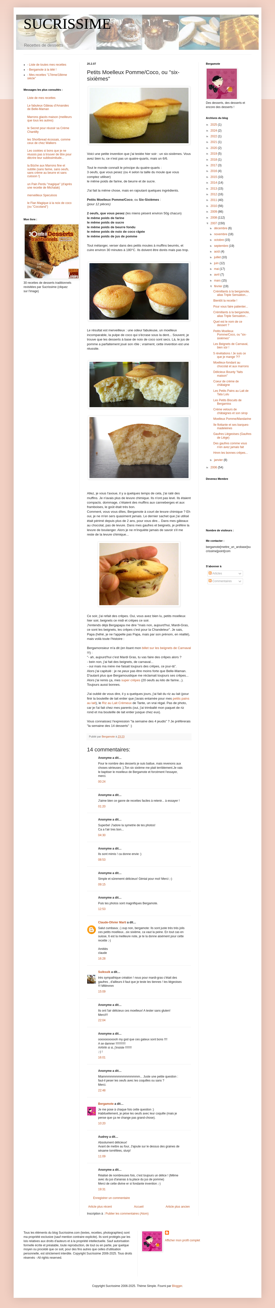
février (218, 286)
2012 (214, 194)
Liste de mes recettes (41, 98)
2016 (214, 171)
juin (217, 263)
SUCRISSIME (67, 24)
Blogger (177, 1286)
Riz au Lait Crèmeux (117, 703)
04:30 (102, 835)
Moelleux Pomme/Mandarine (232, 419)
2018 (214, 159)
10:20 (102, 1123)
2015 (214, 177)
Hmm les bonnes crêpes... (230, 453)
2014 (214, 182)
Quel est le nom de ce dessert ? (227, 323)
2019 (214, 153)
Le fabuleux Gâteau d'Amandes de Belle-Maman (48, 107)
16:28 (102, 958)
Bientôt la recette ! (225, 300)
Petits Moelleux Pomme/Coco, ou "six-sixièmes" (230, 334)
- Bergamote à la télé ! (41, 69)
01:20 (102, 806)
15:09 (102, 991)
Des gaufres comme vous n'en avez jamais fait (230, 445)
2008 (214, 217)
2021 (214, 142)
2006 (214, 467)
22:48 (102, 1090)
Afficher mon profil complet (182, 1240)
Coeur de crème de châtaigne (226, 383)
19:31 (102, 1189)
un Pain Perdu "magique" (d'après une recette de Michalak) (49, 185)
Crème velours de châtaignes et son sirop (230, 411)
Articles (215, 573)
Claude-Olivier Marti (112, 922)
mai (217, 269)
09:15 (102, 884)
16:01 (102, 1057)
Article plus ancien (178, 1206)
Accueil (139, 1206)
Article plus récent (100, 1206)
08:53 (102, 859)
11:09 (102, 1156)
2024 (214, 130)
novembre (221, 234)
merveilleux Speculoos (42, 195)
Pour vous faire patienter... (230, 306)
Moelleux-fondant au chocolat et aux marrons (231, 364)
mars (217, 280)
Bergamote (106, 1104)
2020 (214, 148)
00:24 (102, 781)
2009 (214, 211)
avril (217, 274)
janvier (219, 460)
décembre (221, 228)
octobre (219, 240)
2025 (214, 124)
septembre (221, 246)
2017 (214, 165)
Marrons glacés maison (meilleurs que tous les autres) (49, 118)
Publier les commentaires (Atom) (127, 1213)
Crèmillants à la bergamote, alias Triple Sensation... (231, 293)
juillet (218, 257)
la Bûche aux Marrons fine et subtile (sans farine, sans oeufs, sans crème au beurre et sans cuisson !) (48, 171)
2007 (214, 223)
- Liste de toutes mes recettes (46, 64)
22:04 (102, 1020)
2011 (214, 200)
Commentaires (220, 581)
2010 (214, 206)
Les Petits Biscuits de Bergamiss (227, 401)
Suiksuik (104, 972)
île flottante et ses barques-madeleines (231, 426)
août (217, 251)
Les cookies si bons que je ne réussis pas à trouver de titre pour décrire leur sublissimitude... (49, 154)
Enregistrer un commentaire (111, 1198)
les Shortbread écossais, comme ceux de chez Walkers (48, 141)
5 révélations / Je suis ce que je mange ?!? (229, 355)
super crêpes (130, 680)
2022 (214, 136)
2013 (214, 188)
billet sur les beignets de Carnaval (166, 648)
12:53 (102, 909)
